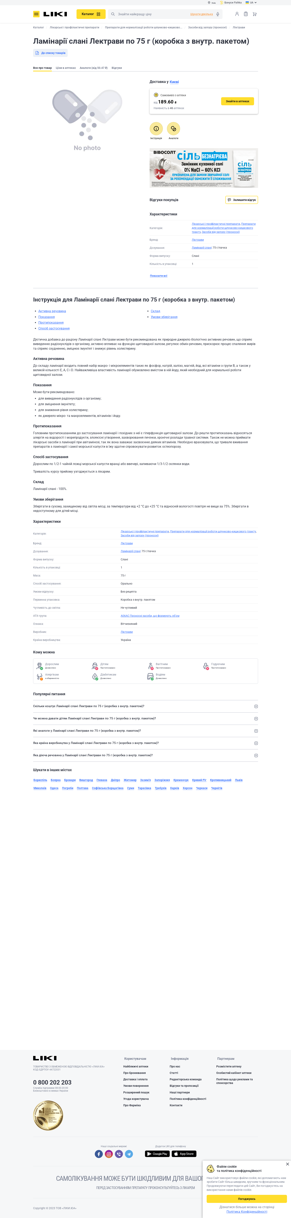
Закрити (287, 1164)
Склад (155, 311)
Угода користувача (136, 1099)
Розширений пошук (136, 1092)
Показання (46, 317)
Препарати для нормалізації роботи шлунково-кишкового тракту (224, 227)
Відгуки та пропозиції (184, 1086)
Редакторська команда (186, 1079)
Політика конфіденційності (188, 1099)
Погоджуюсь (246, 1198)
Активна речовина (52, 311)
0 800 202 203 (52, 1082)
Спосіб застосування (54, 328)
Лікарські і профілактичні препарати (216, 223)
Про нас (175, 1066)
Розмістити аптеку (228, 1066)
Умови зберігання (164, 317)
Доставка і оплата (135, 1079)
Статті (174, 1073)
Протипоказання (51, 322)
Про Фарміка (132, 1105)
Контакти (176, 1105)
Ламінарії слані (201, 247)
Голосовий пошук (217, 14)
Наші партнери (180, 1092)
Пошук (113, 14)
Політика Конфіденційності (247, 1212)
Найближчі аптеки (135, 1066)
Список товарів (245, 13)
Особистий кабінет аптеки (233, 1073)
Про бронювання (134, 1073)
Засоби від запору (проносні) (221, 231)
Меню (36, 14)
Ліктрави (198, 239)
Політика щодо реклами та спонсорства (234, 1081)
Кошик (254, 13)
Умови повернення (136, 1086)
